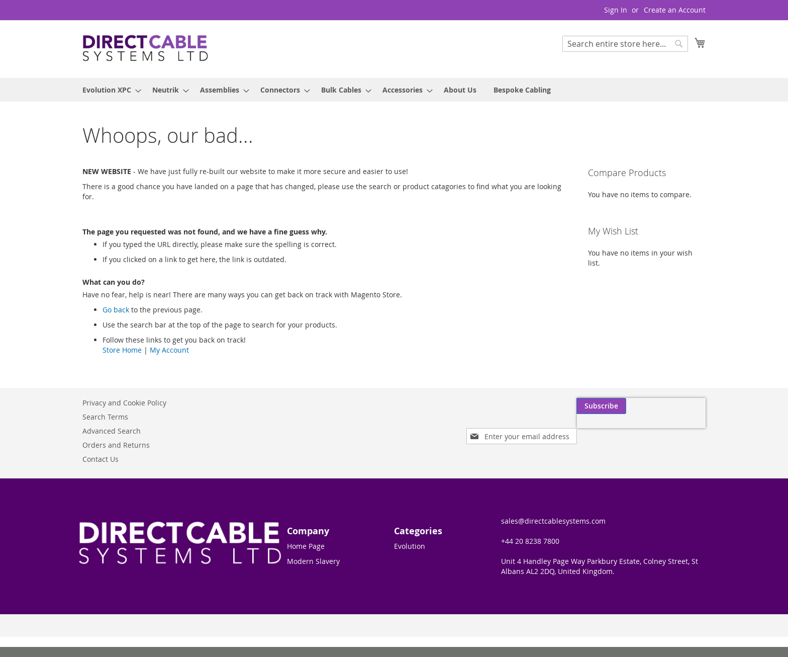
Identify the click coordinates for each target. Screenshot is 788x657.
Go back (116, 309)
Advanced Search (111, 431)
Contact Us (100, 459)
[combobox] (625, 44)
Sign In (615, 10)
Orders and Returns (116, 445)
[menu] (394, 90)
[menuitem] (108, 90)
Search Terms (105, 417)
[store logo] (145, 48)
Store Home (122, 350)
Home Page (306, 546)
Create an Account (675, 10)
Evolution (409, 546)
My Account (169, 350)
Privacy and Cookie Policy (124, 402)
